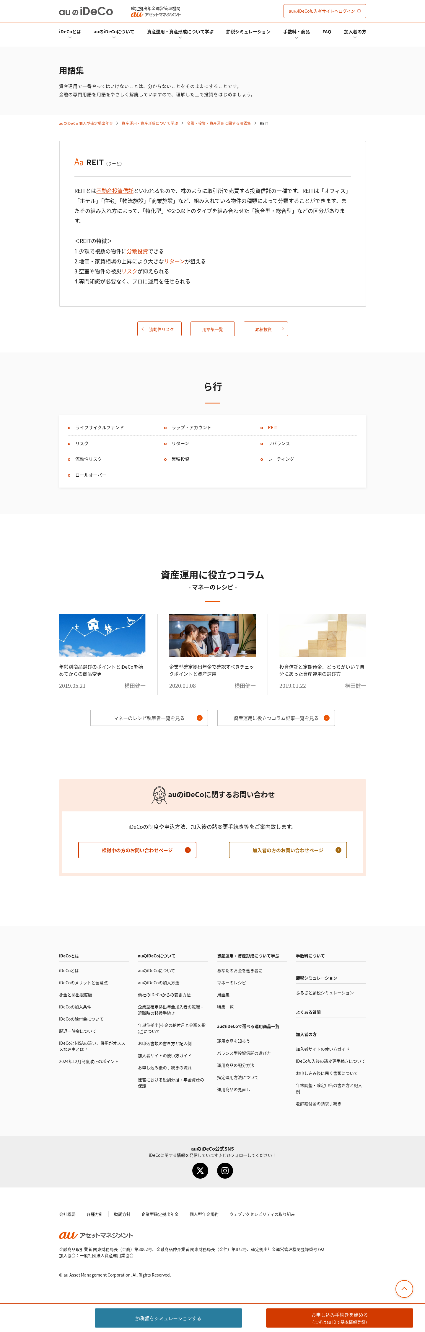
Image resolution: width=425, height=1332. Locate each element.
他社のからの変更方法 (164, 995)
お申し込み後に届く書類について (327, 1073)
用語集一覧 (212, 329)
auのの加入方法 (158, 982)
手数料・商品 (296, 31)
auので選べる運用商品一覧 (248, 1026)
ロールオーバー (90, 475)
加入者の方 (355, 31)
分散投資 (137, 251)
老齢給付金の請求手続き (318, 1103)
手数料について (310, 956)
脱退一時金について (77, 1031)
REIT (272, 427)
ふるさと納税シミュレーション (325, 992)
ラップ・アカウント (191, 427)
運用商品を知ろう (233, 1041)
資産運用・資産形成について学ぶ (180, 31)
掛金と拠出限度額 (75, 995)
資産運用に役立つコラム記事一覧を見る (276, 717)
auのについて (114, 31)
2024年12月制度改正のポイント (89, 1061)
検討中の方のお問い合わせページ (137, 850)
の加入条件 (75, 1007)
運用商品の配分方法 (235, 1065)
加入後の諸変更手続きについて (330, 1061)
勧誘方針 (122, 1214)
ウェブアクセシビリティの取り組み (262, 1214)
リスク (129, 271)
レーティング (281, 459)
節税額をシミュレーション (168, 1318)
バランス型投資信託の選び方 (244, 1053)
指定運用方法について (237, 1077)
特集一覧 (225, 1007)
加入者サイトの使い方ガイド (165, 1055)
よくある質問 (308, 1012)
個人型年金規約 (204, 1214)
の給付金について (81, 1019)
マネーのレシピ (231, 982)
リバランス (279, 443)
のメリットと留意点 (83, 982)
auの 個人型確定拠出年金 (86, 123)
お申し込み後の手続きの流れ (165, 1067)
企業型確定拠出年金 (160, 1214)
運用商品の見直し (233, 1089)
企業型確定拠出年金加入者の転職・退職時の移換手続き (171, 1010)
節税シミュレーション (248, 31)
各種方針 (95, 1214)
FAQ (327, 31)
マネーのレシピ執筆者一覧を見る (149, 717)
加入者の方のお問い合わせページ (288, 850)
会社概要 (67, 1214)
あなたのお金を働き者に (240, 970)
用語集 (223, 995)
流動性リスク (161, 329)
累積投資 (263, 329)
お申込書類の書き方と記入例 (165, 1043)
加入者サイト (322, 11)
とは (70, 31)
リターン (174, 261)
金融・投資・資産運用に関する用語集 (219, 123)
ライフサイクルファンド (99, 427)
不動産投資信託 (114, 190)
